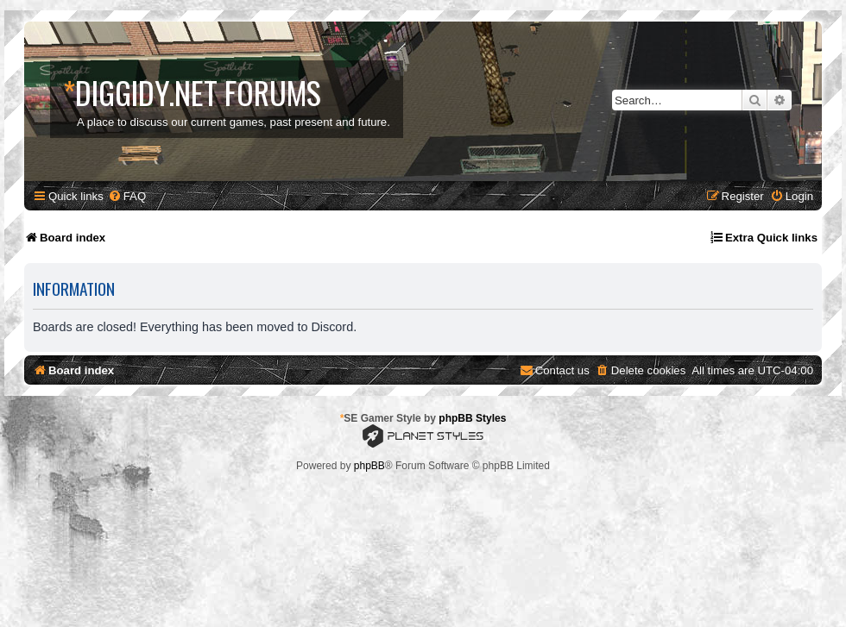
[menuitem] (127, 196)
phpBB (369, 466)
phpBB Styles (472, 418)
